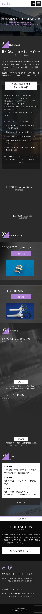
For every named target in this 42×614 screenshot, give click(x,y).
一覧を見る (24, 254)
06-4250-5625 (15, 388)
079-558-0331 (14, 445)
